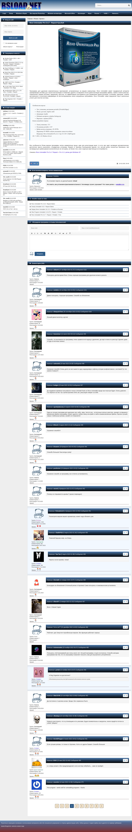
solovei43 (56, 363)
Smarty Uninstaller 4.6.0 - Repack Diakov (42, 206)
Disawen (56, 446)
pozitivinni (56, 468)
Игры (89, 13)
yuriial (57, 670)
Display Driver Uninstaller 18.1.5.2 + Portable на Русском (47, 209)
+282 (34, 163)
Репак (11, 13)
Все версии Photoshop (37, 13)
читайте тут (120, 184)
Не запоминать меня (11, 43)
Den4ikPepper (58, 739)
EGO (55, 760)
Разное (96, 13)
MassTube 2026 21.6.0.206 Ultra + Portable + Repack (13, 73)
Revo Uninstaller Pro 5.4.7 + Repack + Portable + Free (46, 215)
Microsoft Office (70, 13)
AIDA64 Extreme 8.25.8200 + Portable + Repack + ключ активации (12, 78)
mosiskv (56, 782)
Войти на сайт (13, 38)
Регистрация (19, 46)
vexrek (55, 488)
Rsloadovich (59, 511)
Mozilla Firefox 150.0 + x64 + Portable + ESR (12, 59)
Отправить (40, 254)
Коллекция (81, 13)
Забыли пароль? (8, 46)
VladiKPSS (59, 532)
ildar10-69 (56, 695)
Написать (115, 13)
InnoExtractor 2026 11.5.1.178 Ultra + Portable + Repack (12, 91)
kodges (55, 385)
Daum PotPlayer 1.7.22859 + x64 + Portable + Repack (13, 69)
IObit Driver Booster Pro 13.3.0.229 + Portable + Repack (11, 95)
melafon (56, 290)
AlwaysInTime (58, 311)
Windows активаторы (55, 13)
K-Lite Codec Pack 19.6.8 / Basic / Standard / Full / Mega (13, 87)
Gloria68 (56, 580)
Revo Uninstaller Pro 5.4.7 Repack (47, 152)
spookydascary (58, 407)
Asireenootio (57, 647)
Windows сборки (21, 13)
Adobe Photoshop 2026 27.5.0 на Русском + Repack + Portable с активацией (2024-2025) (13, 64)
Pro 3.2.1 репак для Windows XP (70, 152)
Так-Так (58, 554)
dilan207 (56, 601)
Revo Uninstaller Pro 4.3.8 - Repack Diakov (43, 204)
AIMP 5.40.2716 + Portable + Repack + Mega (12, 83)
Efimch (55, 425)
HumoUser (57, 334)
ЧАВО (106, 13)
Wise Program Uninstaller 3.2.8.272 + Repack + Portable (46, 212)
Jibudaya (56, 716)
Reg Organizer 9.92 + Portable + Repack (13, 99)
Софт (4, 13)
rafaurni (56, 270)
